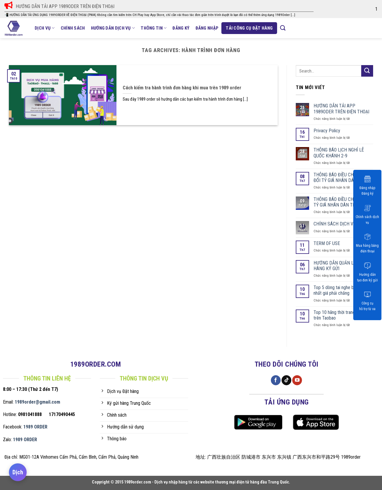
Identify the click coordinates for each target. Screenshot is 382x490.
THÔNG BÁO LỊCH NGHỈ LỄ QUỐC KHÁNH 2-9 (339, 152)
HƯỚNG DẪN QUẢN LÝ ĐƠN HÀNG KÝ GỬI (339, 265)
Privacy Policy (327, 130)
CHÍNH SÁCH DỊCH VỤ (335, 224)
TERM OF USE (327, 243)
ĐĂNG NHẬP (207, 28)
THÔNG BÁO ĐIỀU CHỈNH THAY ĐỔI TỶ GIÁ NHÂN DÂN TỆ (343, 177)
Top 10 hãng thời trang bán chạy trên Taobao (343, 315)
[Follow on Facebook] (276, 380)
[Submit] (367, 71)
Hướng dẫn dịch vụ (113, 28)
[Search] (282, 28)
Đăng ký (180, 28)
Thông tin (154, 28)
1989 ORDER (35, 427)
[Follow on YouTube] (297, 380)
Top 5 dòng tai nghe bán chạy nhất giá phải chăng (341, 290)
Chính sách (73, 28)
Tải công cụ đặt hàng (249, 28)
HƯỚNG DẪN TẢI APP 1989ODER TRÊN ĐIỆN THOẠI (341, 108)
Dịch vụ (45, 28)
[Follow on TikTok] (286, 380)
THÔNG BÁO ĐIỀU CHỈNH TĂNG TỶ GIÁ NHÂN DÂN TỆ (343, 202)
